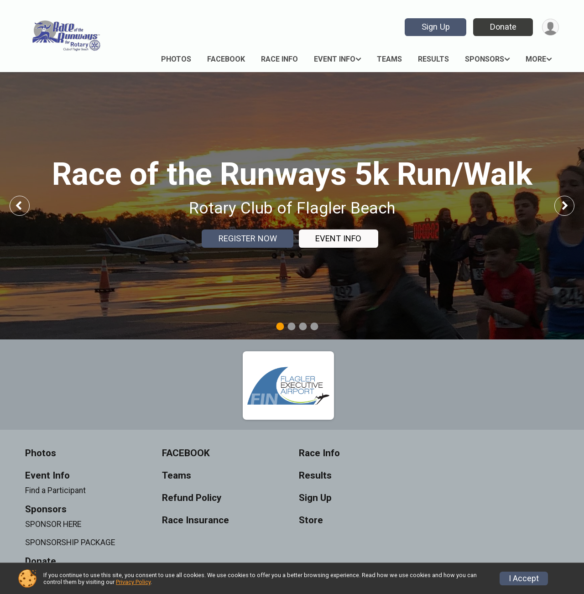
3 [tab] (302, 326)
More (536, 59)
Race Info (279, 59)
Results (433, 59)
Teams (389, 59)
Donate (503, 26)
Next (571, 205)
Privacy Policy (133, 581)
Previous (26, 205)
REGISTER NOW (248, 238)
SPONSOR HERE (53, 524)
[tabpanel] (292, 205)
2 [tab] (291, 326)
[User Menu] (550, 27)
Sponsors (484, 59)
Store (311, 520)
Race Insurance (195, 520)
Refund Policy (191, 498)
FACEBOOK (226, 59)
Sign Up (436, 26)
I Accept (524, 578)
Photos (176, 59)
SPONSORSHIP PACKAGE (70, 542)
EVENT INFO (338, 238)
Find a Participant (55, 490)
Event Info (334, 59)
